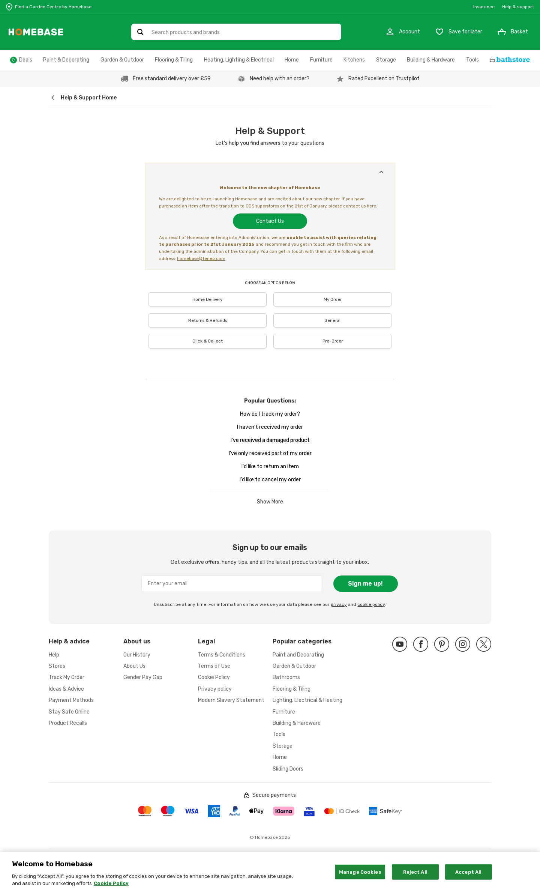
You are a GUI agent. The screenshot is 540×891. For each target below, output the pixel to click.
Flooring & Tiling (174, 60)
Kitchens (354, 60)
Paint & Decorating (66, 60)
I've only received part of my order (270, 453)
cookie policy (371, 604)
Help (54, 655)
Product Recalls (68, 723)
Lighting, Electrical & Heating (307, 700)
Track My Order (66, 677)
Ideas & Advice (66, 689)
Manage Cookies (360, 877)
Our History (136, 655)
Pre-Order (332, 341)
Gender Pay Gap (142, 677)
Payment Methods (71, 700)
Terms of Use (214, 666)
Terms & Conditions (221, 655)
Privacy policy (215, 689)
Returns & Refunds (207, 320)
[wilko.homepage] (53, 98)
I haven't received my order (270, 427)
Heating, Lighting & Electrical (239, 60)
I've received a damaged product (270, 440)
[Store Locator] (49, 7)
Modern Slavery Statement (231, 700)
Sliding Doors (288, 769)
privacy (339, 604)
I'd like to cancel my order (270, 479)
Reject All (415, 877)
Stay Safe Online (69, 712)
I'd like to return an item (270, 466)
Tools (472, 60)
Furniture (321, 60)
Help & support (518, 6)
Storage (386, 60)
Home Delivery (207, 299)
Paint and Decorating (298, 655)
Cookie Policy (214, 677)
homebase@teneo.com (201, 258)
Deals (25, 60)
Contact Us (270, 221)
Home (292, 60)
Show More (270, 502)
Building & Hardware (431, 60)
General (332, 320)
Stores (57, 666)
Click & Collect (207, 341)
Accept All (468, 877)
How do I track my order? (270, 414)
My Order (333, 299)
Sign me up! (365, 583)
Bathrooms (286, 677)
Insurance (484, 6)
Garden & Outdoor (122, 60)
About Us (134, 666)
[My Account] (403, 32)
